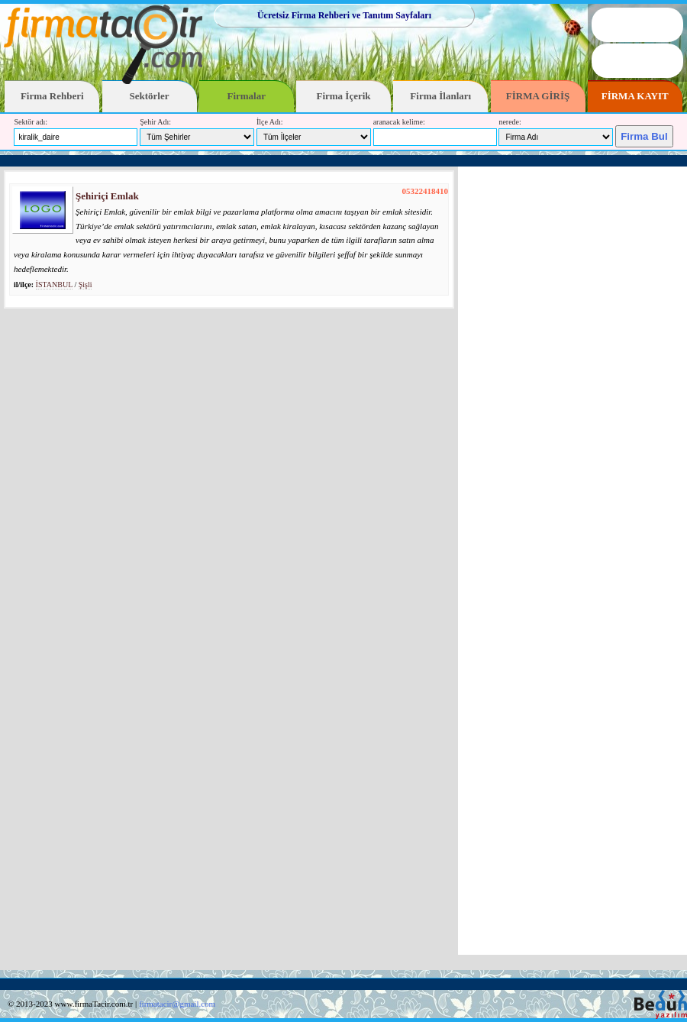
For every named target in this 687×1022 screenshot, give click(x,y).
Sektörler (149, 96)
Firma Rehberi (52, 96)
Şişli (85, 284)
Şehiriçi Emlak (107, 196)
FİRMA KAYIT (635, 96)
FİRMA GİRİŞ (537, 96)
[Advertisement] (572, 561)
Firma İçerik (343, 96)
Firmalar (246, 96)
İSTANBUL (54, 284)
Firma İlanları (440, 96)
